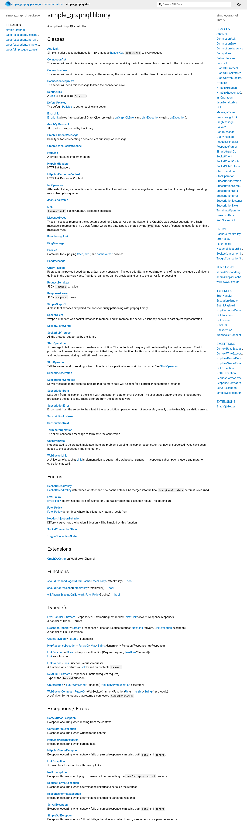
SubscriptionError (58, 405)
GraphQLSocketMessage (62, 135)
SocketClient (55, 315)
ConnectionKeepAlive (60, 81)
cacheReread (105, 254)
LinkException (150, 117)
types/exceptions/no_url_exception (27, 39)
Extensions (226, 401)
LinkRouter (54, 663)
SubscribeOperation (59, 373)
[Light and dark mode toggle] (239, 4)
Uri (127, 691)
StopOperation (56, 362)
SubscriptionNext (58, 423)
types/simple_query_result (22, 49)
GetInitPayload (56, 638)
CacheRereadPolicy (59, 486)
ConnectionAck (56, 59)
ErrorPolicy (54, 497)
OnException (55, 685)
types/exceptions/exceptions (24, 34)
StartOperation (56, 343)
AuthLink (53, 48)
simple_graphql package (26, 4)
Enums (222, 229)
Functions (225, 267)
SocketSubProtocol (59, 332)
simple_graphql (15, 30)
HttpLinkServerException (115, 685)
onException (177, 117)
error (87, 254)
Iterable (138, 691)
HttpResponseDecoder (61, 645)
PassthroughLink (57, 236)
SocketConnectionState (62, 529)
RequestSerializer (58, 282)
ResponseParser (57, 293)
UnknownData (56, 441)
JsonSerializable (57, 200)
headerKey (116, 52)
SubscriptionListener (60, 416)
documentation (53, 4)
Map (93, 645)
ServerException (57, 804)
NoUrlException (57, 772)
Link (52, 95)
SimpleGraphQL (57, 304)
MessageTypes (56, 217)
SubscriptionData (58, 390)
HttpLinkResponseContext (63, 174)
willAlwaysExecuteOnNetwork (65, 594)
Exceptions (226, 344)
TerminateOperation (59, 430)
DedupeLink (54, 92)
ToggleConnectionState (62, 536)
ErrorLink (53, 113)
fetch (80, 254)
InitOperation (55, 185)
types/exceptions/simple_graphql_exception (33, 44)
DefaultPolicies (56, 102)
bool (129, 581)
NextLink (131, 617)
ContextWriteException (61, 729)
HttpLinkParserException (62, 739)
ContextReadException (61, 718)
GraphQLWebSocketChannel (65, 146)
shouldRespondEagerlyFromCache (68, 581)
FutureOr (74, 638)
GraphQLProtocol (58, 124)
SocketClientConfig (59, 325)
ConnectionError (57, 70)
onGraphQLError (125, 117)
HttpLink (52, 152)
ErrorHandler (55, 617)
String (101, 645)
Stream (70, 617)
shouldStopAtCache (59, 588)
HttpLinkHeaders (57, 163)
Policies (67, 106)
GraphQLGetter (56, 558)
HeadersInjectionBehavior (63, 518)
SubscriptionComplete (61, 379)
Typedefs (224, 291)
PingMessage (55, 243)
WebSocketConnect (59, 691)
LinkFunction (55, 652)
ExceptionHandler (58, 628)
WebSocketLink (57, 455)
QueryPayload (56, 267)
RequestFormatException (63, 783)
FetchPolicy (54, 507)
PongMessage (56, 261)
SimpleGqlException (60, 815)
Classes (223, 29)
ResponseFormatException (64, 793)
